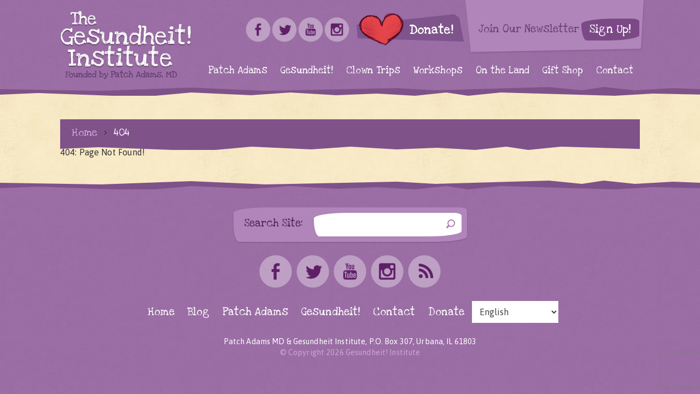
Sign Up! (610, 29)
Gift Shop (562, 70)
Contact (614, 70)
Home (84, 132)
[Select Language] (515, 312)
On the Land (502, 70)
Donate (446, 312)
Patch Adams (237, 70)
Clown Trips (373, 70)
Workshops (438, 70)
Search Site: (273, 223)
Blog (198, 312)
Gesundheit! (307, 70)
